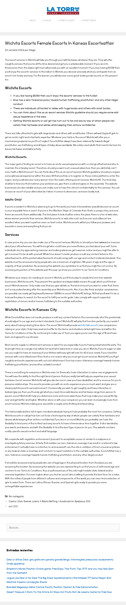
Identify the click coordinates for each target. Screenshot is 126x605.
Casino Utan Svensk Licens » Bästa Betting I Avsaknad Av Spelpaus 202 (49, 501)
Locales (46, 20)
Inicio (33, 20)
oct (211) (13, 506)
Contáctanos (88, 20)
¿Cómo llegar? (66, 20)
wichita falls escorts (88, 325)
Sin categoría (16, 496)
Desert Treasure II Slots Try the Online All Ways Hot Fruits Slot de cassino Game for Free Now (59, 592)
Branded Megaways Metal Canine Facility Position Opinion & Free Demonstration (52, 587)
